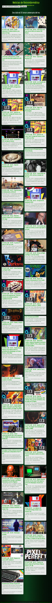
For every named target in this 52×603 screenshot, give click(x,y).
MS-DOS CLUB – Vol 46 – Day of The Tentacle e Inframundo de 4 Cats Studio (35, 279)
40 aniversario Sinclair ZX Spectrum (11, 583)
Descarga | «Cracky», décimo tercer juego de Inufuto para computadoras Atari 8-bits (12, 451)
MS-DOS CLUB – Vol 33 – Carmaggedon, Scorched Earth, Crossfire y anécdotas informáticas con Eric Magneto (11, 480)
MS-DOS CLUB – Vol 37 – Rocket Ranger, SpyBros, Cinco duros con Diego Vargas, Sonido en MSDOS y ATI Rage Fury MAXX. (12, 406)
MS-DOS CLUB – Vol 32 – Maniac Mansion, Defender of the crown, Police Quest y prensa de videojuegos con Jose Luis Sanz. (35, 481)
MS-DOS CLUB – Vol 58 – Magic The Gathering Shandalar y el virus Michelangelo (33, 109)
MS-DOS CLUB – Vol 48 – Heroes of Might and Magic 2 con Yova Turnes (35, 254)
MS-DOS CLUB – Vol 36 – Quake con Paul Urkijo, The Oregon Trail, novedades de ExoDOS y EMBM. (35, 426)
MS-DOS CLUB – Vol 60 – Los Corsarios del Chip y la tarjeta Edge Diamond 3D (35, 82)
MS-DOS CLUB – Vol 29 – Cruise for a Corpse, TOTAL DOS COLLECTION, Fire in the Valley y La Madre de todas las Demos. (35, 536)
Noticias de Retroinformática (26, 2)
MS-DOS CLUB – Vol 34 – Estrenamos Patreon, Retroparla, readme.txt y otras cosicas (34, 453)
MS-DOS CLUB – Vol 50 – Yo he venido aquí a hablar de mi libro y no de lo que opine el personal (35, 227)
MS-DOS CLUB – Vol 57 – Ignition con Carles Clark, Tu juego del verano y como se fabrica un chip (12, 113)
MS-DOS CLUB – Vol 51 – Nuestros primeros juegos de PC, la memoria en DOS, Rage (11, 217)
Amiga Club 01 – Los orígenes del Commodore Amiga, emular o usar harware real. (33, 509)
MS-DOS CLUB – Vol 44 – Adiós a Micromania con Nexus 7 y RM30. (33, 304)
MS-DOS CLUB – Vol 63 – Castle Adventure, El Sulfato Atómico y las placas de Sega (11, 31)
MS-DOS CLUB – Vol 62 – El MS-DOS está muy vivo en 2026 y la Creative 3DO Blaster (35, 31)
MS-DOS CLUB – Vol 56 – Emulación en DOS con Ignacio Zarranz (11, 140)
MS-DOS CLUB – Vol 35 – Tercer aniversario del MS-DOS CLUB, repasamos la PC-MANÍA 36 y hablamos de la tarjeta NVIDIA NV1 (12, 436)
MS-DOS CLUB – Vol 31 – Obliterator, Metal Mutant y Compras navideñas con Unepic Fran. (11, 507)
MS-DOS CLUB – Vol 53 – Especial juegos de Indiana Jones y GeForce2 (12, 191)
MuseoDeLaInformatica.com (44, 602)
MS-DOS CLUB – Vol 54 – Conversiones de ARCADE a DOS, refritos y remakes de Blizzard (35, 175)
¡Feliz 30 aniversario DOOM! (32, 317)
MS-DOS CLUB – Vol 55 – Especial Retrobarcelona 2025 (10, 165)
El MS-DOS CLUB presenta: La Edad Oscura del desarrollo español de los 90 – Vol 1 (12, 58)
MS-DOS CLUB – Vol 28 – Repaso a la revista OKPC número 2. (11, 559)
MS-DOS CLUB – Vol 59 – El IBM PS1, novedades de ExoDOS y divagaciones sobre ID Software (11, 86)
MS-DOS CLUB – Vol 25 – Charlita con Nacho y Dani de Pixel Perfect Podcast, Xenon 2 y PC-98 (34, 563)
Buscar (23, 6)
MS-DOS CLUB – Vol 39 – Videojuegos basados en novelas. (11, 379)
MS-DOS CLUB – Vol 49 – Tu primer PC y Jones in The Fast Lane (11, 243)
